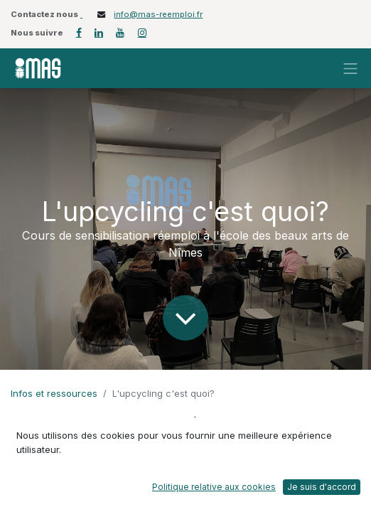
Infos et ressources (54, 393)
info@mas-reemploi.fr (158, 14)
